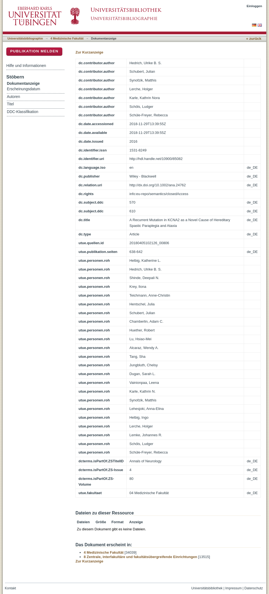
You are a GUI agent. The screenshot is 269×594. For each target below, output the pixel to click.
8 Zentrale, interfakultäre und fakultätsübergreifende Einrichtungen (140, 557)
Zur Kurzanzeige (89, 52)
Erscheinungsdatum (23, 89)
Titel (10, 104)
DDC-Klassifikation (22, 112)
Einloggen (254, 6)
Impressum (233, 588)
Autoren (13, 97)
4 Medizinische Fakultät (67, 38)
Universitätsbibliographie (25, 38)
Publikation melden (34, 51)
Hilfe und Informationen (26, 65)
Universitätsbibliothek (207, 588)
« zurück (253, 38)
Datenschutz (253, 588)
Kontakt (10, 588)
